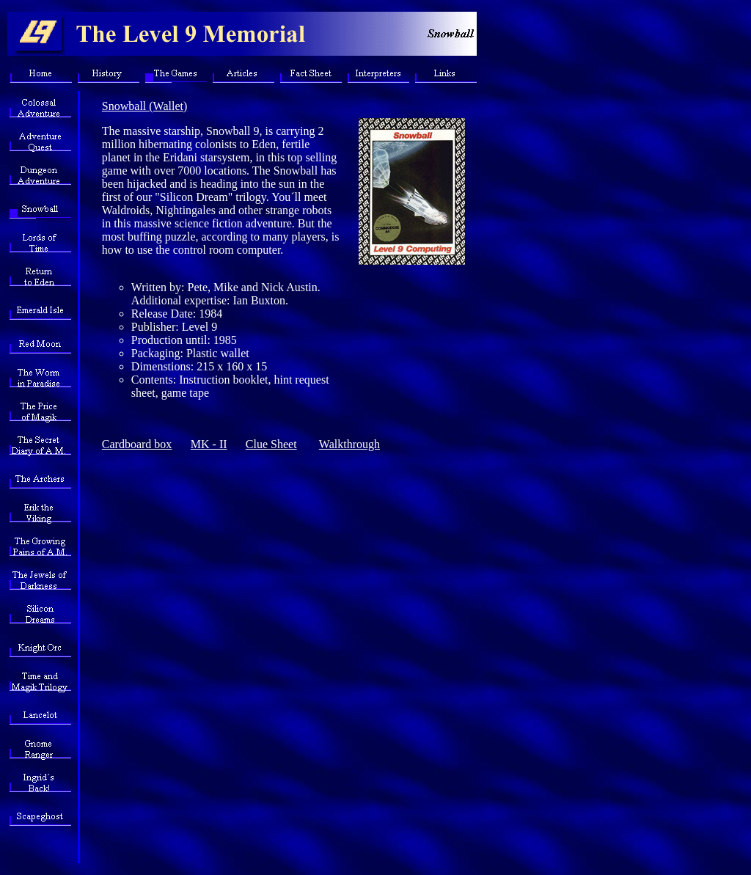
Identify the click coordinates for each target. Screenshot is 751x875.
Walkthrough (349, 444)
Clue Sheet (271, 444)
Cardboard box (137, 444)
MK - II (209, 444)
